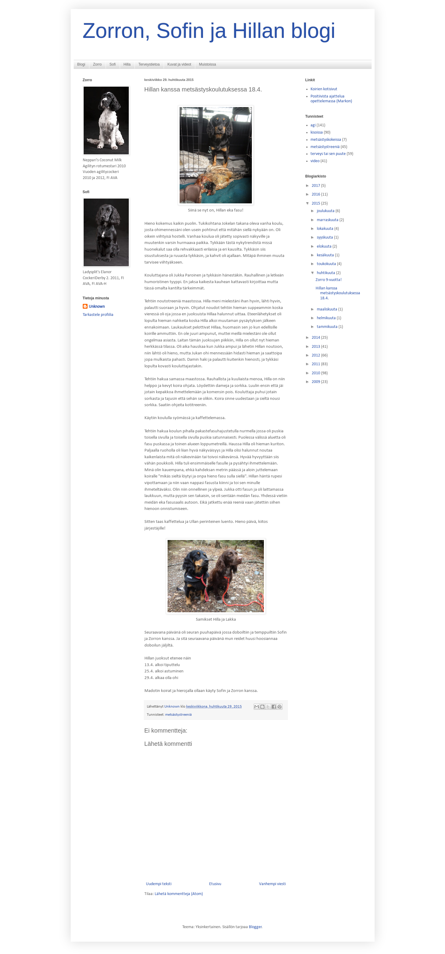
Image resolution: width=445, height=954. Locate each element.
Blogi (81, 64)
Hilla (127, 64)
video (315, 161)
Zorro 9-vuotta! (329, 280)
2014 (316, 337)
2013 (316, 346)
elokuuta (324, 246)
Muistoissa (207, 64)
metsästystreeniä (178, 715)
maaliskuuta (327, 309)
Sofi (113, 64)
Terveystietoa (149, 64)
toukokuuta (327, 264)
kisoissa (317, 132)
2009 (316, 382)
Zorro (97, 64)
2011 (316, 364)
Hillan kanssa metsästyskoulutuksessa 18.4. (338, 293)
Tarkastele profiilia (98, 315)
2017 (316, 186)
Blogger (255, 927)
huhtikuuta (326, 273)
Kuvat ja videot (179, 64)
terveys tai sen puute (328, 154)
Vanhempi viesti (272, 884)
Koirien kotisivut (324, 89)
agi (313, 125)
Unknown (97, 306)
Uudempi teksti (159, 884)
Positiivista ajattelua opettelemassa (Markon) (331, 99)
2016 (316, 194)
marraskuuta (328, 220)
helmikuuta (327, 318)
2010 (316, 373)
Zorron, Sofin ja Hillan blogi (209, 30)
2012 (316, 355)
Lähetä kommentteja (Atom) (179, 894)
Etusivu (215, 884)
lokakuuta (325, 229)
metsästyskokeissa (326, 139)
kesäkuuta (326, 255)
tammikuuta (327, 327)
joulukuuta (326, 211)
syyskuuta (325, 237)
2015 (316, 203)
